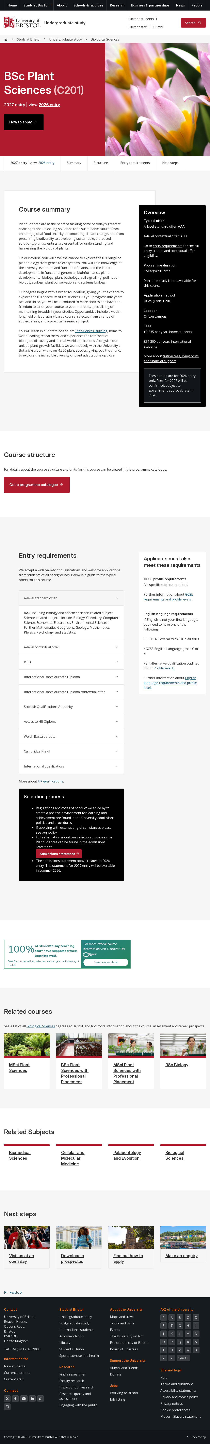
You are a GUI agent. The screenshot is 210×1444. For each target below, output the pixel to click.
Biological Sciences (41, 1026)
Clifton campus (155, 316)
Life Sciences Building (91, 331)
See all (183, 1358)
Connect (11, 1390)
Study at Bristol (35, 5)
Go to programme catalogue (33, 485)
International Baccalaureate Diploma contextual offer (64, 692)
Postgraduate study (74, 1323)
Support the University (128, 1360)
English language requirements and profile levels (170, 683)
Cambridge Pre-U (37, 751)
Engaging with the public (78, 1405)
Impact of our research (76, 1387)
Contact (10, 1309)
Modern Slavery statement (180, 1416)
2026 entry (49, 104)
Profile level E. (164, 668)
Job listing (117, 1399)
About (62, 5)
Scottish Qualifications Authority (48, 706)
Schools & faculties (88, 5)
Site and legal (170, 1370)
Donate (115, 1374)
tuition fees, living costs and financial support (171, 358)
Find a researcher (72, 1374)
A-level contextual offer (41, 647)
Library (64, 1342)
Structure (101, 163)
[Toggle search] (193, 23)
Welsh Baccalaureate (39, 736)
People (197, 5)
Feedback (16, 1292)
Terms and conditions (176, 1384)
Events (115, 1329)
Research (117, 5)
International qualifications (44, 766)
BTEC (28, 662)
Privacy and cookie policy (179, 1397)
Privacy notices (171, 1403)
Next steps (170, 163)
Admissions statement (57, 854)
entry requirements (167, 246)
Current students (141, 19)
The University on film (126, 1336)
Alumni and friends (124, 1368)
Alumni (157, 27)
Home (12, 5)
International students (76, 1329)
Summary (74, 163)
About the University (126, 1309)
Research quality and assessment (75, 1396)
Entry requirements (135, 163)
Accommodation (71, 1336)
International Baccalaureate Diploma (52, 677)
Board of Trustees (124, 1349)
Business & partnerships (150, 5)
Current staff (137, 27)
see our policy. (47, 832)
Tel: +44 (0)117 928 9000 (22, 1349)
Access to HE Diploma (40, 721)
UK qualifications (50, 781)
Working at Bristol (124, 1393)
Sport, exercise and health (79, 1355)
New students (14, 1366)
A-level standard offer (40, 598)
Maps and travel (122, 1316)
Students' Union (71, 1349)
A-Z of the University (176, 1309)
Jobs (114, 1386)
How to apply (20, 122)
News (180, 5)
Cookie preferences (175, 1410)
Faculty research (71, 1381)
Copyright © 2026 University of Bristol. (29, 1437)
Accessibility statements (178, 1390)
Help (163, 1377)
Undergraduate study (64, 22)
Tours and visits (122, 1323)
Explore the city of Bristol (129, 1342)
